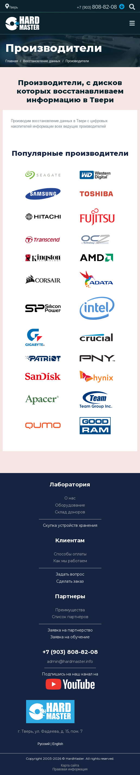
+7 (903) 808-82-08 (70, 652)
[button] (122, 7)
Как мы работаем (70, 561)
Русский (44, 744)
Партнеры (70, 596)
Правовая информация (70, 769)
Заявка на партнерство (70, 630)
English (57, 744)
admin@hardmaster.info (70, 661)
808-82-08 (97, 7)
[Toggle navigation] (132, 23)
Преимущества (70, 610)
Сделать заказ (70, 581)
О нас (70, 498)
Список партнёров (70, 617)
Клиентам (70, 540)
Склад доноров (70, 512)
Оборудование (70, 505)
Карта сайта (70, 765)
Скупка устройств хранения (70, 525)
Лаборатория (70, 484)
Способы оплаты (70, 554)
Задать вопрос (70, 574)
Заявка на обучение (70, 637)
